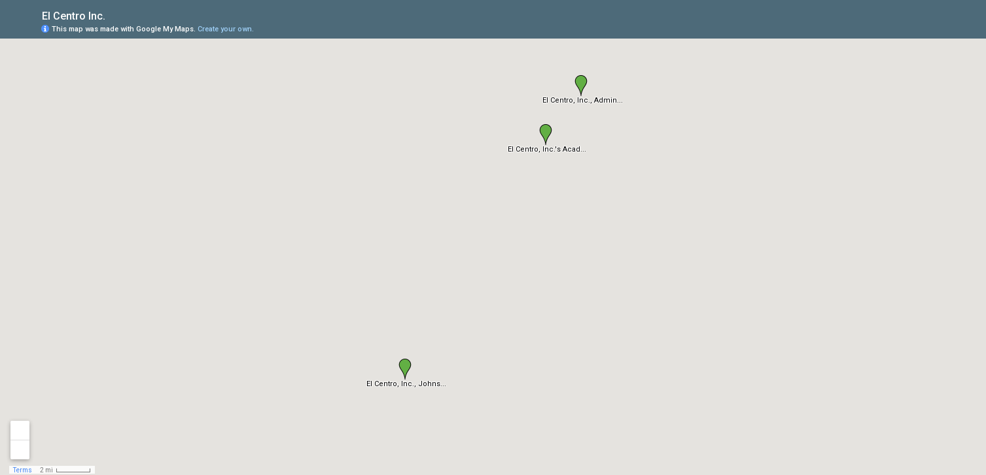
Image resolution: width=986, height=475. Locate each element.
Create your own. (226, 29)
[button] (545, 134)
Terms (22, 470)
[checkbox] (115, 14)
